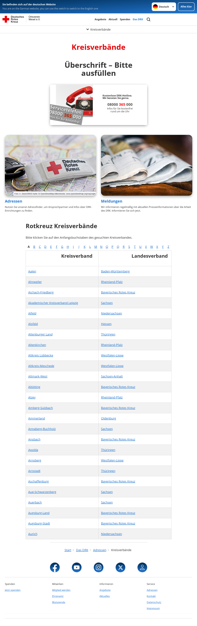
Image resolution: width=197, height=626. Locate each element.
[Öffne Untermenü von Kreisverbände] (98, 29)
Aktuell (113, 19)
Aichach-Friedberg (41, 292)
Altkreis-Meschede (41, 366)
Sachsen (107, 303)
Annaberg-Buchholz (42, 429)
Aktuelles (104, 596)
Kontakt (151, 596)
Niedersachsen (111, 313)
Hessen (106, 324)
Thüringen (108, 334)
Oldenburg (108, 418)
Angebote (100, 19)
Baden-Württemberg (115, 271)
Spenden (125, 19)
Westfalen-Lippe (112, 355)
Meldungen (111, 201)
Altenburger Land (40, 334)
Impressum (153, 608)
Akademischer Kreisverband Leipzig (53, 303)
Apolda (33, 450)
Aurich (32, 534)
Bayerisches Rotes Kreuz (118, 292)
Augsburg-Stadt (39, 523)
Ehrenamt (57, 596)
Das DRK (138, 19)
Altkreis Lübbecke (40, 355)
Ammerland (36, 418)
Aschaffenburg (38, 481)
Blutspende (58, 602)
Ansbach (34, 439)
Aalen (32, 271)
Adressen (13, 201)
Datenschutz (154, 602)
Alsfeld (33, 324)
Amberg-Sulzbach (40, 408)
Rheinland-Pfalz (112, 282)
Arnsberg (34, 460)
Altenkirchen (37, 345)
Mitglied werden (61, 590)
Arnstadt (34, 471)
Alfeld (32, 313)
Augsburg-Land (39, 513)
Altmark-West (37, 376)
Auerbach (35, 502)
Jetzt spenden (13, 590)
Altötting (34, 387)
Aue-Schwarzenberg (42, 492)
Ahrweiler (35, 282)
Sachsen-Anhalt (112, 376)
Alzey (32, 397)
